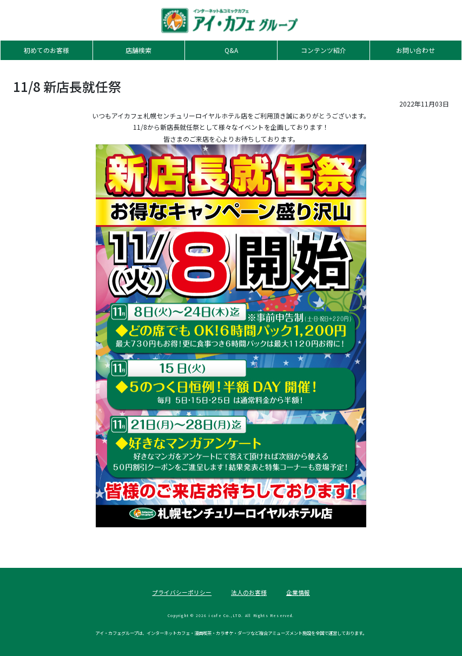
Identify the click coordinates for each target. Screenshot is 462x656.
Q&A (231, 50)
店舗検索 (138, 50)
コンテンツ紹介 (323, 50)
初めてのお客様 (46, 50)
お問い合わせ (415, 50)
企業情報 (298, 592)
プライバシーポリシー (182, 592)
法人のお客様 (249, 592)
